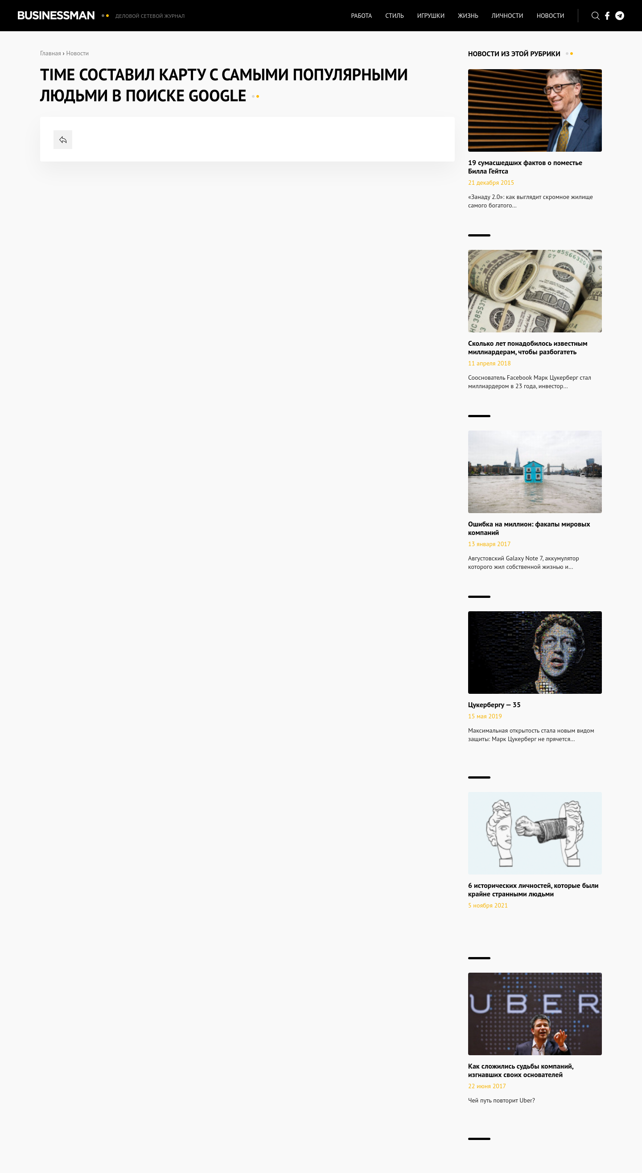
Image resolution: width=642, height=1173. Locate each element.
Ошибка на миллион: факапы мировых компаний (529, 528)
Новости (550, 16)
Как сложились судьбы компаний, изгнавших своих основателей (520, 1070)
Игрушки (430, 16)
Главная (50, 53)
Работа (361, 16)
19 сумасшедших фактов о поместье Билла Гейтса (525, 166)
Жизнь (468, 16)
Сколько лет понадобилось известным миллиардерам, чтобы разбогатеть (528, 347)
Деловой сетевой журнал (150, 15)
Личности (507, 16)
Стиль (394, 16)
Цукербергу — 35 (494, 704)
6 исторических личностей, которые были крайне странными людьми (533, 889)
